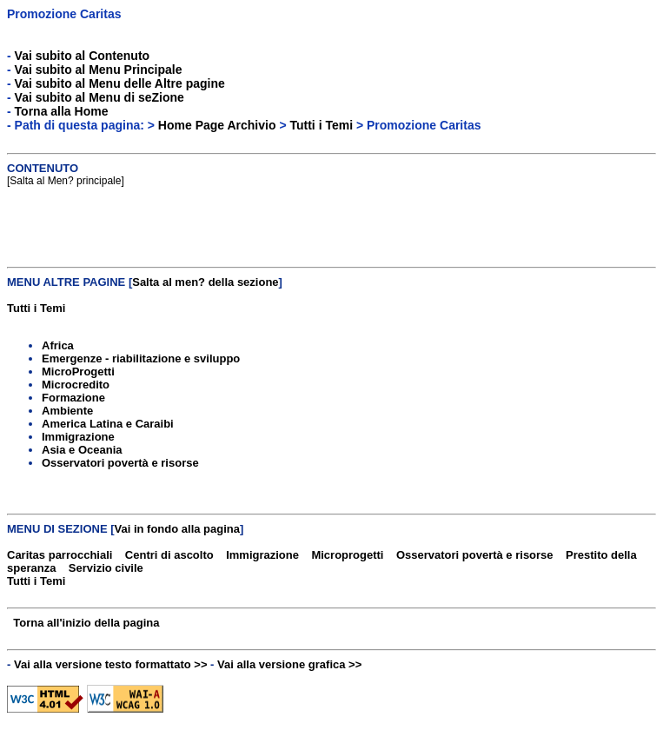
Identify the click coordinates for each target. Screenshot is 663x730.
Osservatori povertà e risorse (120, 462)
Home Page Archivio (217, 125)
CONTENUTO (42, 168)
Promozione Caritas (64, 14)
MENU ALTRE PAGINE (66, 282)
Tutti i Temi (321, 125)
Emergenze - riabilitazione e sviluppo (141, 358)
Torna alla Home (62, 111)
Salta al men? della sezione (205, 282)
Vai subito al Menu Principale (98, 69)
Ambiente (67, 410)
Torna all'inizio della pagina (86, 622)
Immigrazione (78, 436)
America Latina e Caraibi (108, 423)
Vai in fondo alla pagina (177, 528)
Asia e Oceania (82, 449)
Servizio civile (106, 567)
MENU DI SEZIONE (57, 528)
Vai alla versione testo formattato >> (111, 664)
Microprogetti (347, 554)
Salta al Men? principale (65, 181)
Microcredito (75, 384)
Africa (58, 345)
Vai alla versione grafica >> (289, 664)
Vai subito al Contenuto (82, 56)
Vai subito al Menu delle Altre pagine (120, 83)
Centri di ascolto (169, 554)
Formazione (73, 397)
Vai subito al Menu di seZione (99, 97)
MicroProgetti (78, 371)
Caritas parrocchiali (59, 554)
